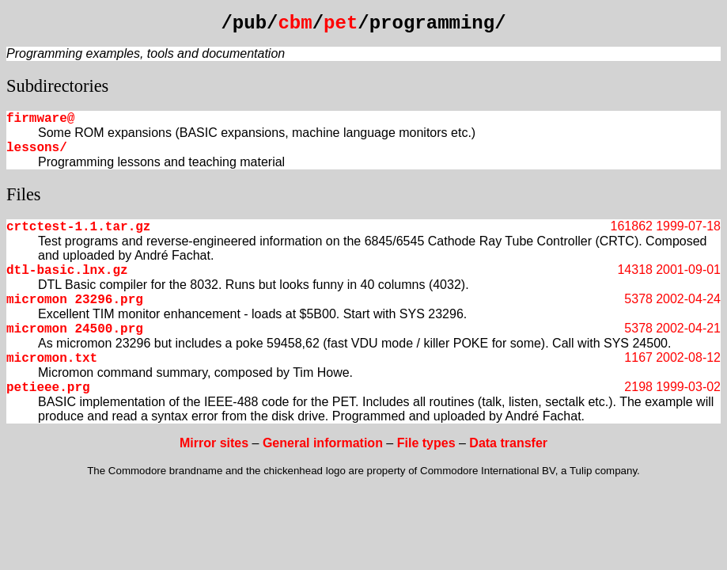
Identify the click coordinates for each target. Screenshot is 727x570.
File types (426, 443)
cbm (295, 23)
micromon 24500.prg (74, 329)
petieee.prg (48, 388)
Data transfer (508, 443)
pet (341, 23)
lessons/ (36, 148)
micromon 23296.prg (74, 300)
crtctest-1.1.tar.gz (78, 227)
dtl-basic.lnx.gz (67, 271)
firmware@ (40, 119)
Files (23, 194)
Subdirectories (57, 86)
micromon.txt (51, 359)
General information (323, 443)
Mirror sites (214, 443)
